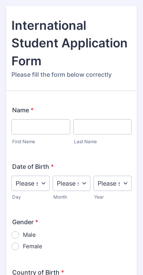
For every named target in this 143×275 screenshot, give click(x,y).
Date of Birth (33, 166)
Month (60, 197)
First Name (23, 141)
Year (99, 197)
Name (23, 110)
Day (16, 197)
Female (32, 246)
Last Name (85, 141)
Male (29, 234)
